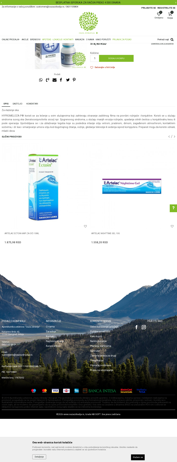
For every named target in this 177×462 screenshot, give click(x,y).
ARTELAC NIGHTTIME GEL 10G (105, 276)
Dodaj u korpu (116, 101)
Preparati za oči (77, 45)
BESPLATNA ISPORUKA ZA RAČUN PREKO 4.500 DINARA (88, 2)
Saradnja (51, 374)
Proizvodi (36, 45)
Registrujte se (166, 8)
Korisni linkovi (53, 389)
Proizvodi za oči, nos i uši (56, 45)
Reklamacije (97, 403)
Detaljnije (39, 457)
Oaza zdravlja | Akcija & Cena (16, 45)
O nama (50, 369)
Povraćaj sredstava (100, 408)
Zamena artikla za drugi (103, 398)
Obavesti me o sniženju (162, 86)
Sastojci (17, 147)
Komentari (32, 147)
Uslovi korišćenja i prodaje (104, 369)
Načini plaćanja (98, 384)
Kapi (90, 45)
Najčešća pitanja (55, 384)
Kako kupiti (96, 379)
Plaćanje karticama (100, 389)
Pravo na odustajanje (101, 413)
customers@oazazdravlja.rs (17, 398)
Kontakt (50, 379)
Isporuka (95, 394)
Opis (5, 147)
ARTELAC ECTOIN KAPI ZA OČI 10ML (21, 276)
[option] (88, 2)
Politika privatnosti (100, 374)
